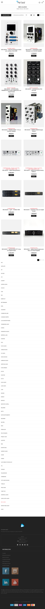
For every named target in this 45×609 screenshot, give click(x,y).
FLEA (2, 342)
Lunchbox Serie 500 (11, 169)
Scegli (11, 55)
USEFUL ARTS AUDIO (5, 498)
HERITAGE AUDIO (4, 364)
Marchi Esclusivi (5, 557)
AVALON (2, 288)
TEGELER (3, 469)
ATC (2, 277)
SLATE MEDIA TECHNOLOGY (6, 462)
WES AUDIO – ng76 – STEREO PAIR (11, 209)
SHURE (2, 454)
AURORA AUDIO (4, 284)
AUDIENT (3, 280)
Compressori (34, 48)
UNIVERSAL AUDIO (4, 494)
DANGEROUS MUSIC (5, 331)
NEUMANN (3, 418)
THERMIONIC (3, 476)
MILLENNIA (3, 407)
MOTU (2, 411)
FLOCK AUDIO (3, 346)
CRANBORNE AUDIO (5, 324)
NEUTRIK (2, 422)
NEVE (2, 425)
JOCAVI (2, 371)
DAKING (2, 327)
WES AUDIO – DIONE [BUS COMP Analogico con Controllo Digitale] (34, 50)
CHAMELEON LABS (4, 313)
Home (18, 8)
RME (2, 444)
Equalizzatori (11, 87)
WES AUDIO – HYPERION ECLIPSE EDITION (33, 89)
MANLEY (2, 396)
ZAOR (2, 509)
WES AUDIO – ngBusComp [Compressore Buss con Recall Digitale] (34, 250)
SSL (2, 465)
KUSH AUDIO (3, 382)
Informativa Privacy (6, 563)
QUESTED (3, 440)
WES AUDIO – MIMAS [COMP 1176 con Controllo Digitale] (11, 130)
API (1, 269)
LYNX (2, 389)
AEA (2, 262)
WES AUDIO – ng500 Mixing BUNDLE (11, 170)
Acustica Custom (5, 565)
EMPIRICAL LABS (4, 335)
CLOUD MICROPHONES (5, 320)
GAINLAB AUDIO (4, 349)
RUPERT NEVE (4, 447)
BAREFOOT (3, 298)
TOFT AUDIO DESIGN (5, 480)
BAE (2, 295)
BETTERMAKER (4, 302)
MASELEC (3, 400)
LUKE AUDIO (3, 385)
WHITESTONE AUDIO (5, 505)
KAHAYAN (3, 375)
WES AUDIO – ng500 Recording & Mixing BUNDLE (34, 171)
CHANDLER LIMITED (5, 317)
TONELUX (3, 483)
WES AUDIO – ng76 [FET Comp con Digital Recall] (34, 210)
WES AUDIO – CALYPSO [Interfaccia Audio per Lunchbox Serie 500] (11, 50)
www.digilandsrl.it (22, 542)
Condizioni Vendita (6, 559)
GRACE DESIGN (4, 356)
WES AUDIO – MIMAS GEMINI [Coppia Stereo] (34, 130)
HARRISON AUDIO (4, 360)
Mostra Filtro (6, 15)
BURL (2, 306)
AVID (2, 291)
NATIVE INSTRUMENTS (5, 415)
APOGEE (2, 273)
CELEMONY (3, 309)
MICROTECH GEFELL (5, 404)
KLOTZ (2, 378)
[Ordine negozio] (20, 15)
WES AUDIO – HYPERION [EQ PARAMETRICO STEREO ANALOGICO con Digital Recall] (11, 90)
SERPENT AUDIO (4, 451)
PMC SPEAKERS (4, 433)
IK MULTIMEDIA (4, 367)
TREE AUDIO (3, 487)
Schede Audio (11, 48)
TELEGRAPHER (4, 473)
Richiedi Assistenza (6, 555)
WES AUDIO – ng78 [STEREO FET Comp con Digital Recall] (11, 250)
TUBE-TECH (3, 491)
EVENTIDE (3, 338)
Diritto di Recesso (6, 561)
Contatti (4, 553)
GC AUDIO (3, 353)
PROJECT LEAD (4, 436)
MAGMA (2, 393)
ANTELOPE (3, 266)
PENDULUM (3, 429)
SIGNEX (2, 458)
